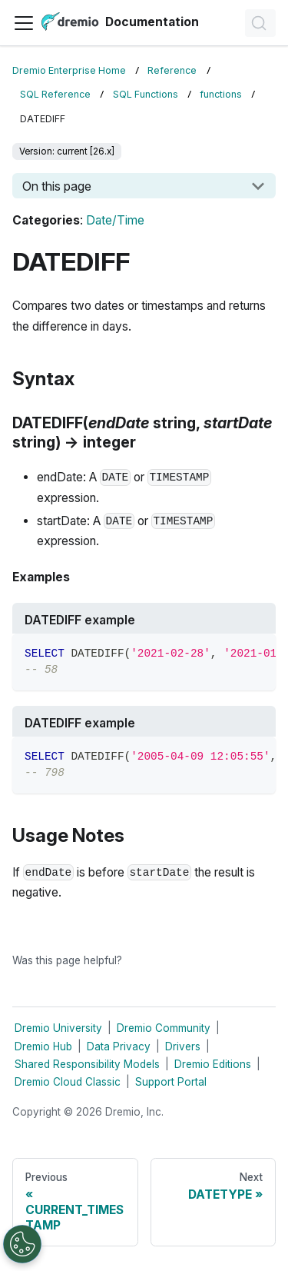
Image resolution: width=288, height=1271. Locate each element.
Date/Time (115, 220)
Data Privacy (119, 1046)
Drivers (182, 1046)
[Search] (260, 23)
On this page (56, 186)
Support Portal (171, 1082)
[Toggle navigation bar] (23, 23)
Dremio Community (163, 1028)
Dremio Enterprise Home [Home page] (69, 70)
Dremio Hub (43, 1046)
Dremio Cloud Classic (68, 1082)
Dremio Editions (212, 1064)
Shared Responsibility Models (87, 1064)
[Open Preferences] (22, 1244)
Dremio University (58, 1028)
